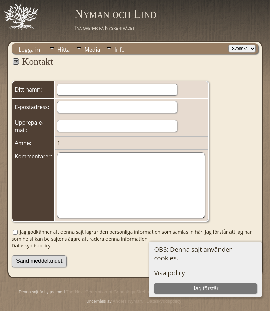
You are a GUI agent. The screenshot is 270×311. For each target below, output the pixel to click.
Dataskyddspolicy (31, 245)
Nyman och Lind (115, 14)
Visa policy (169, 272)
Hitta (63, 49)
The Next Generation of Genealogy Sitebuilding (112, 291)
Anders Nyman (127, 301)
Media (92, 49)
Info (119, 49)
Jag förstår (206, 288)
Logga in (29, 49)
